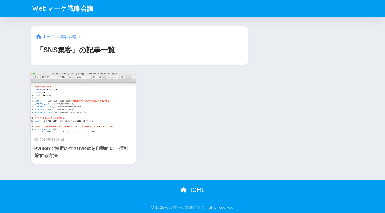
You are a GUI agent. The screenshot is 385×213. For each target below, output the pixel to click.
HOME (192, 189)
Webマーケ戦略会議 (63, 8)
